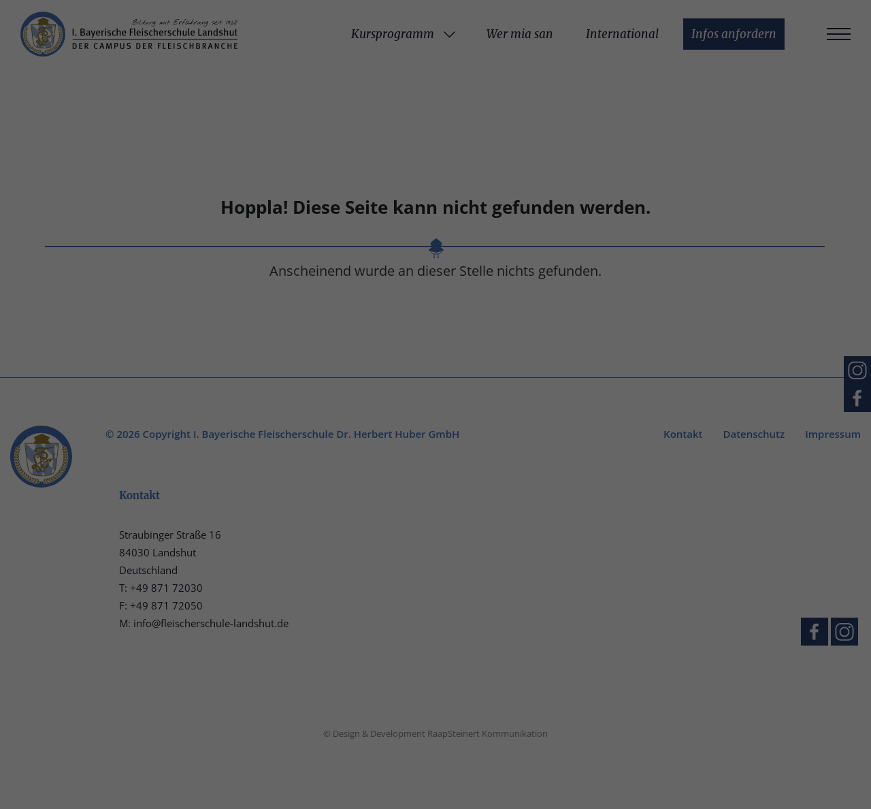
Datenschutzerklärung (235, 242)
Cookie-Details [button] (369, 413)
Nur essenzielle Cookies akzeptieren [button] (435, 340)
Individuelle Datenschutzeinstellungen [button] (436, 381)
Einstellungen (286, 256)
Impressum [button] (507, 413)
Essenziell (477, 40)
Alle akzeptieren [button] (305, 300)
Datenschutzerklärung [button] (441, 413)
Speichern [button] (566, 300)
